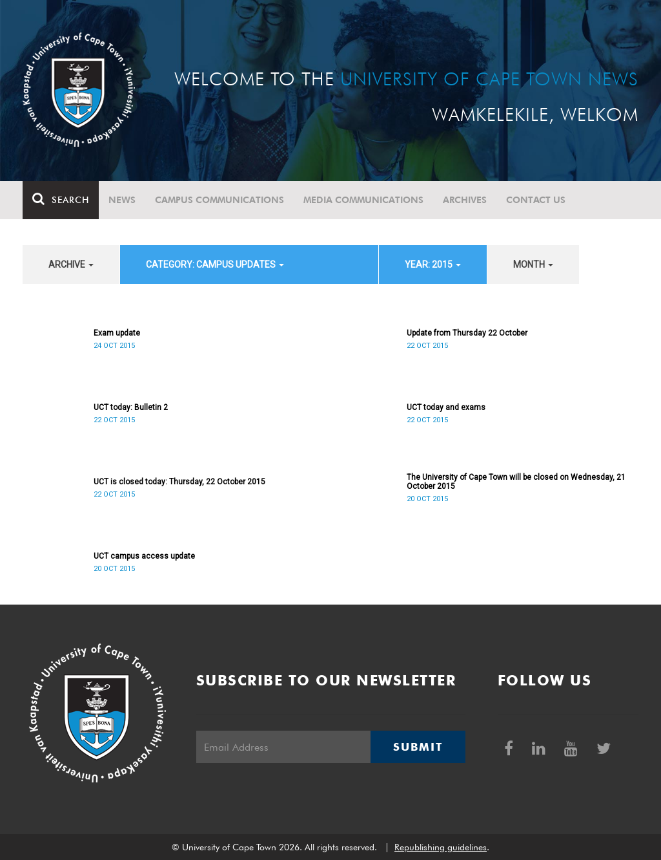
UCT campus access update (144, 556)
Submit (417, 746)
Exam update (117, 333)
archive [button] (71, 264)
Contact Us (535, 200)
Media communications (363, 200)
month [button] (533, 264)
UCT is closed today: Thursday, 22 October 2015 (179, 481)
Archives (465, 200)
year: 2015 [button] (433, 264)
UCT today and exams (446, 407)
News (122, 200)
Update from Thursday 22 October (467, 333)
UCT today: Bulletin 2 (131, 407)
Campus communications (219, 200)
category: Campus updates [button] (215, 264)
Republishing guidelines (440, 847)
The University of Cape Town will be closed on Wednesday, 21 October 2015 (516, 482)
